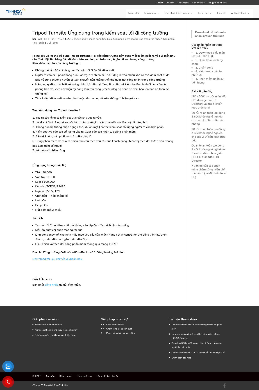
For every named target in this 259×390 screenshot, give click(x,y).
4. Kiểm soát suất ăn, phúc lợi (207, 73)
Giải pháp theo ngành (178, 13)
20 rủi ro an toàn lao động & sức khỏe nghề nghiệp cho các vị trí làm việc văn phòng (208, 118)
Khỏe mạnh (183, 3)
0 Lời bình (52, 42)
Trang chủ (133, 13)
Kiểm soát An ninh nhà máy (48, 324)
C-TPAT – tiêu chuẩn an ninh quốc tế (206, 352)
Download (242, 13)
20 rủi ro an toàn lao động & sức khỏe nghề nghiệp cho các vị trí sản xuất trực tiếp (208, 134)
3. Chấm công (204, 68)
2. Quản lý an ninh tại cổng (207, 62)
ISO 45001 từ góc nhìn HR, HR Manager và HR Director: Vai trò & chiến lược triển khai (209, 102)
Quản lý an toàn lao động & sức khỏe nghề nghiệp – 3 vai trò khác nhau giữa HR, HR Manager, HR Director (208, 153)
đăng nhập (51, 285)
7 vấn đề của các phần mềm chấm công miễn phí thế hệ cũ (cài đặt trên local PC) (209, 171)
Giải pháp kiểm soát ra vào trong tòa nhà (136, 39)
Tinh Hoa (205, 13)
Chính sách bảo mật (181, 357)
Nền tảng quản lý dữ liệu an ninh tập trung (55, 335)
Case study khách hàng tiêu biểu (93, 39)
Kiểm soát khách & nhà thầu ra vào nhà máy (56, 329)
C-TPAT (159, 3)
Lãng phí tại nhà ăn (217, 3)
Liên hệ (221, 13)
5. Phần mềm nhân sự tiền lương (208, 81)
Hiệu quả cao (198, 3)
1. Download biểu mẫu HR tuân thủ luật (208, 54)
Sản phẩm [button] (151, 13)
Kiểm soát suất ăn (115, 324)
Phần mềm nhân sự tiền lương (120, 333)
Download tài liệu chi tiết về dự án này (57, 259)
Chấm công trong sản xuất (119, 328)
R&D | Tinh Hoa (45, 39)
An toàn (170, 3)
